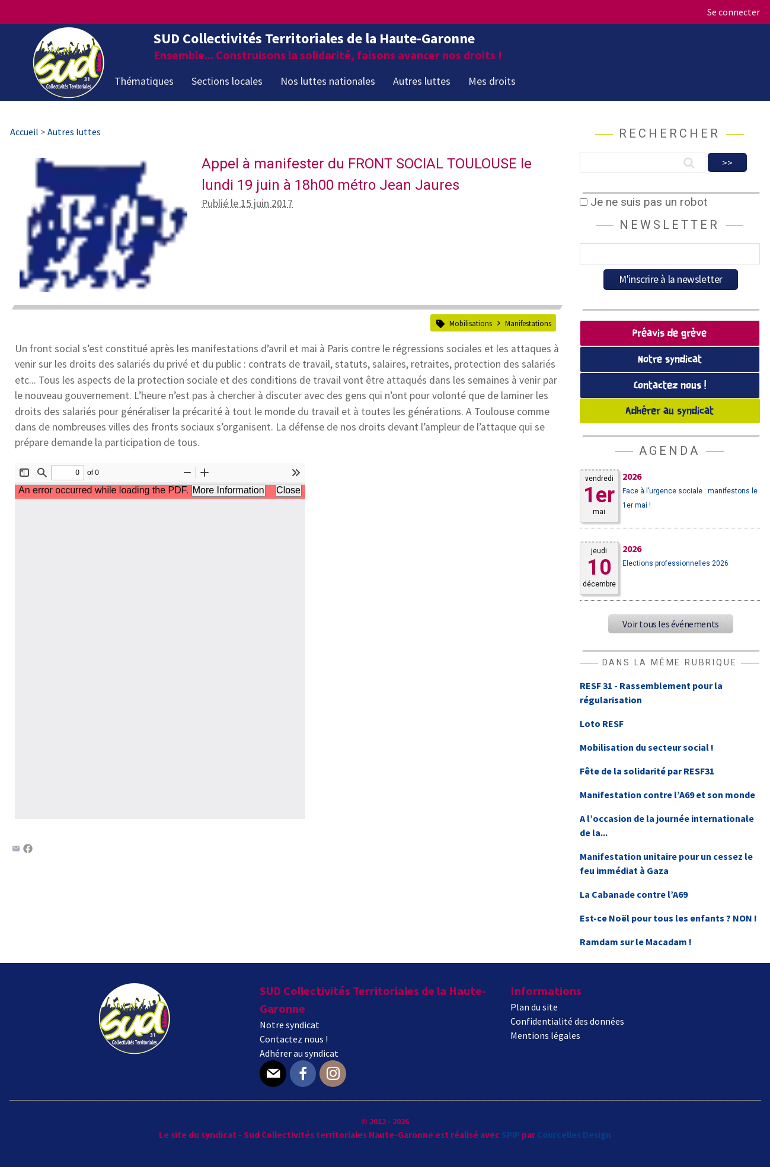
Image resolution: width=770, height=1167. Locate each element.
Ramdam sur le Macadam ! (636, 942)
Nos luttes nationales (327, 81)
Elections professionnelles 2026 (675, 563)
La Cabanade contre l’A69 (634, 894)
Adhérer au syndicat (669, 411)
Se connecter (733, 12)
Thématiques (144, 81)
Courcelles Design (574, 1134)
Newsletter (669, 225)
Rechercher (669, 133)
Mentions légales (545, 1035)
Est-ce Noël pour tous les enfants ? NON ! (668, 918)
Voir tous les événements (670, 624)
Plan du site (534, 1007)
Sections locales (227, 81)
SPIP (510, 1134)
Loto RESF (602, 723)
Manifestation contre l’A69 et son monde (667, 795)
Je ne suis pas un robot (643, 202)
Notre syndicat (670, 359)
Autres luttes (422, 81)
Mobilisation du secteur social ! (647, 747)
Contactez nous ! (670, 385)
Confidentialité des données (567, 1021)
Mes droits (492, 81)
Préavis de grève (669, 333)
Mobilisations (470, 323)
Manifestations (528, 323)
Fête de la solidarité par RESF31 (647, 771)
